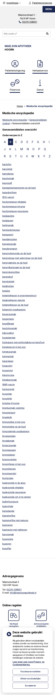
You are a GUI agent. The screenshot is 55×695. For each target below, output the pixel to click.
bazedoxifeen (9, 192)
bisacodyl (7, 365)
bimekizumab (9, 351)
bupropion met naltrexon (14, 529)
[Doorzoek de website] (26, 34)
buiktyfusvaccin (10, 501)
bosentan (7, 394)
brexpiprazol (8, 412)
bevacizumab (9, 314)
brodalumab (8, 440)
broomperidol (9, 473)
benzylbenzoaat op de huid (16, 267)
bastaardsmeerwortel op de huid (19, 187)
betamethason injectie (13, 300)
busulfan (6, 548)
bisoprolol (7, 370)
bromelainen (8, 454)
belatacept (7, 220)
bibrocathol (8, 333)
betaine (6, 291)
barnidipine (8, 173)
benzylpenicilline (11, 272)
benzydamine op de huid (14, 262)
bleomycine (8, 375)
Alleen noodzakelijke (30, 678)
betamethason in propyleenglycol (19, 295)
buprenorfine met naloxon (15, 520)
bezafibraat (8, 323)
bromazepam (9, 450)
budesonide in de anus (14, 483)
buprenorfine (8, 515)
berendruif (7, 276)
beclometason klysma (13, 206)
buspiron (6, 543)
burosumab (8, 534)
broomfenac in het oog (13, 464)
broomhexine (9, 469)
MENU (48, 9)
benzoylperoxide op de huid (16, 253)
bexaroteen (8, 319)
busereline (7, 539)
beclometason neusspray (15, 211)
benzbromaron (9, 248)
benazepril (7, 234)
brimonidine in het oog (13, 422)
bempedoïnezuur (11, 230)
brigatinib (7, 417)
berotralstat (8, 281)
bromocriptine (9, 459)
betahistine (8, 286)
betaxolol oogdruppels (14, 309)
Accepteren (30, 685)
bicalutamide (8, 337)
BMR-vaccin (8, 384)
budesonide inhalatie (13, 487)
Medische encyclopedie (14, 120)
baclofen (6, 164)
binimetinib (8, 356)
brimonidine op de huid (14, 426)
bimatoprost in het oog (14, 347)
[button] (47, 34)
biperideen (7, 361)
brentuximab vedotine (13, 408)
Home (20, 106)
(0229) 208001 (14, 589)
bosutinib (7, 398)
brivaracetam (9, 436)
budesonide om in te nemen (16, 497)
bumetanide (8, 511)
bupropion (7, 525)
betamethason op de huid (15, 305)
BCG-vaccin (8, 197)
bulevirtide (7, 506)
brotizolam (7, 478)
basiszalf (7, 183)
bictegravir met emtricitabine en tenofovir (23, 342)
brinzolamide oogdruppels (15, 431)
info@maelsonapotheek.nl (23, 592)
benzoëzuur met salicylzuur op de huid (22, 258)
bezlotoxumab (9, 328)
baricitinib (7, 169)
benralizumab (9, 244)
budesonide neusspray (14, 492)
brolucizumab (9, 445)
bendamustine (9, 239)
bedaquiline (8, 216)
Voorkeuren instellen (30, 671)
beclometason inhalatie (14, 202)
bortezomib (8, 389)
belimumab (8, 225)
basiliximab (8, 178)
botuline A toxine (11, 403)
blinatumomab (9, 380)
